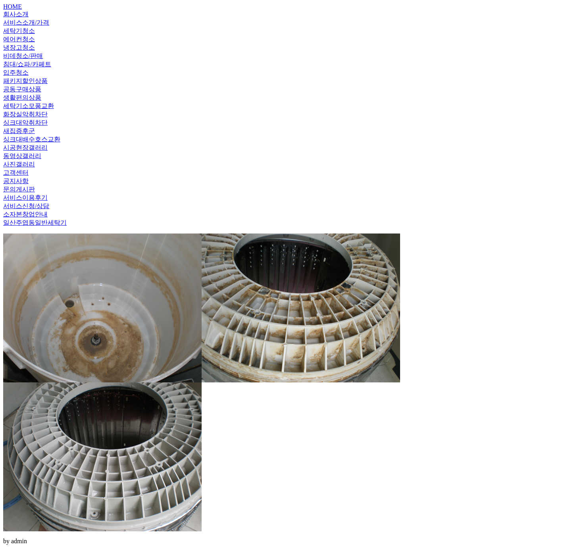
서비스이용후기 (25, 197)
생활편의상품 (22, 97)
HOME (12, 6)
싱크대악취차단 (25, 122)
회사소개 (16, 14)
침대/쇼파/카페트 (27, 64)
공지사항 (16, 181)
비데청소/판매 (23, 55)
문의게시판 (19, 189)
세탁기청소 (19, 30)
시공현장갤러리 (25, 147)
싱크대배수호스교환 (31, 139)
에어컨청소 (19, 39)
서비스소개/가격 (26, 22)
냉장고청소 (19, 47)
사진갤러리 (19, 164)
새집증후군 (19, 130)
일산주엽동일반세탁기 (35, 222)
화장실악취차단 (25, 114)
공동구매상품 (22, 89)
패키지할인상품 (25, 80)
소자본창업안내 (25, 214)
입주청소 (16, 72)
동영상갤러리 (22, 155)
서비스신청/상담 (26, 206)
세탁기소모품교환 (28, 105)
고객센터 (16, 172)
